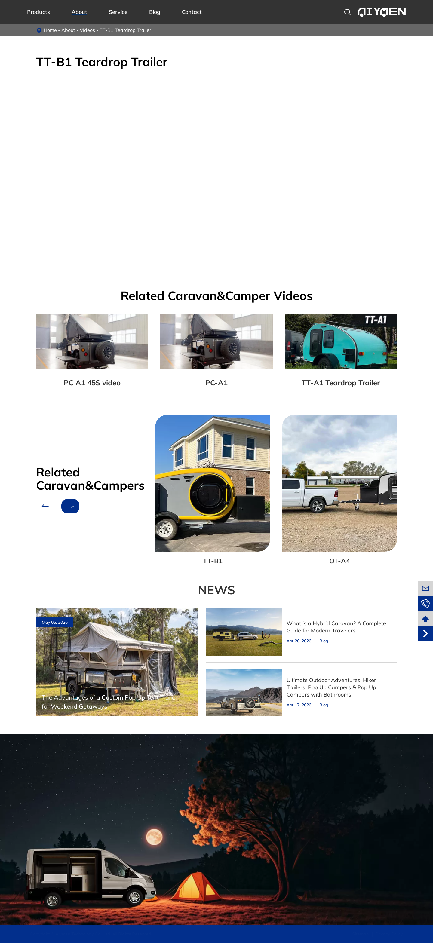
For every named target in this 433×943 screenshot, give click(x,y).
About (79, 11)
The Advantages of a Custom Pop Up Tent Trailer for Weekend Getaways (109, 701)
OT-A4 (339, 561)
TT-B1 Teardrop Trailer (125, 30)
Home (50, 30)
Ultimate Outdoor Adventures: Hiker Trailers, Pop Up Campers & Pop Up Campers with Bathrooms (331, 687)
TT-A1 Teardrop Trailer (341, 382)
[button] (45, 506)
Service (118, 11)
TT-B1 (213, 561)
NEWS (216, 589)
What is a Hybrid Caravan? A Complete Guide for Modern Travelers (336, 627)
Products (38, 11)
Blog (154, 11)
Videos (87, 30)
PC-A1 (216, 382)
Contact (192, 11)
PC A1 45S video (92, 382)
